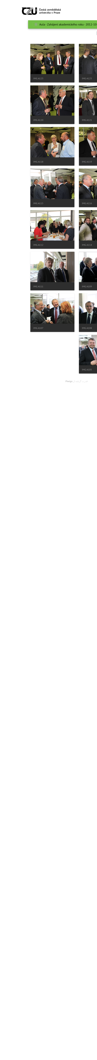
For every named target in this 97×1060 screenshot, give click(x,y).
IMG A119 (56, 254)
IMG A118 (56, 298)
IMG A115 (56, 385)
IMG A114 (56, 429)
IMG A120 (56, 211)
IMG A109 (56, 516)
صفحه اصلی (78, 24)
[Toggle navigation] (8, 10)
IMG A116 (56, 342)
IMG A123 (56, 124)
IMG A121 (56, 167)
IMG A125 (56, 80)
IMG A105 (56, 690)
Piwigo (40, 702)
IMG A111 (56, 559)
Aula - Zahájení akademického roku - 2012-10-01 (42, 24)
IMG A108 (56, 603)
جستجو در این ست (80, 33)
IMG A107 (56, 647)
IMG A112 (56, 472)
